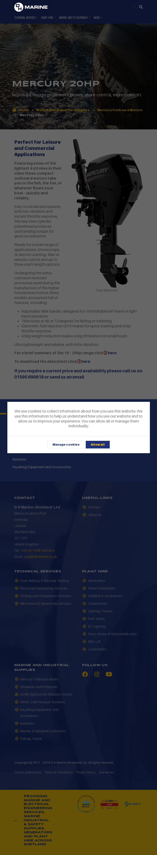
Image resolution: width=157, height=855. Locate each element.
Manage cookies (66, 444)
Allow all (98, 444)
